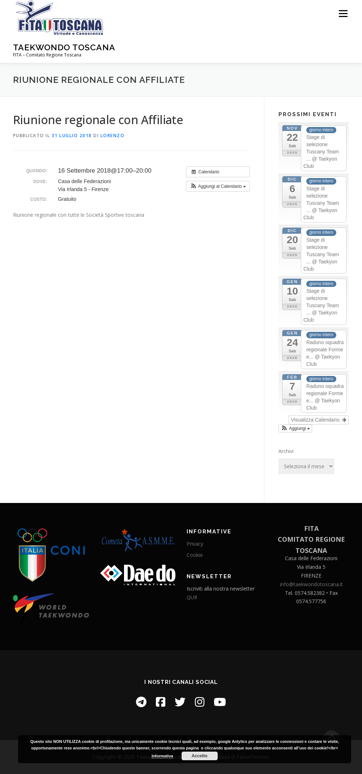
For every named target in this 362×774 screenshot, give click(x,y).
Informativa (162, 756)
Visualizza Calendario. (318, 420)
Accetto (200, 755)
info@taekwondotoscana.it (311, 584)
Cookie (195, 554)
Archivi (286, 451)
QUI (191, 597)
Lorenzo (113, 135)
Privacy (195, 543)
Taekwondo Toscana (64, 47)
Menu (343, 13)
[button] (218, 186)
